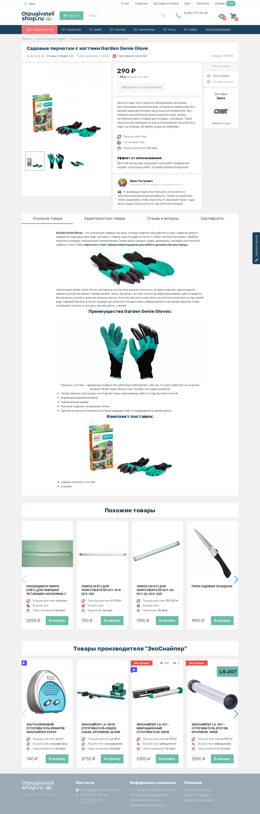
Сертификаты (212, 218)
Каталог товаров (196, 795)
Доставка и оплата (198, 790)
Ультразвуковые (218, 30)
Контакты (203, 3)
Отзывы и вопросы (163, 218)
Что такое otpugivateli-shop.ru (153, 790)
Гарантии (141, 3)
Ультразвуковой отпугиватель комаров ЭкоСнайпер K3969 (45, 728)
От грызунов (71, 30)
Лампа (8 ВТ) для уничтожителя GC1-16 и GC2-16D (101, 590)
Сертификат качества (130, 56)
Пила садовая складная (212, 586)
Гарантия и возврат (199, 800)
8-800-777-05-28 (196, 13)
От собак (190, 30)
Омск (29, 4)
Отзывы (225, 3)
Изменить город (221, 123)
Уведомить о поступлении (142, 87)
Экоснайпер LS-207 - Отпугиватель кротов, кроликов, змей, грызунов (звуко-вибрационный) (210, 728)
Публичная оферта (144, 800)
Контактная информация (149, 795)
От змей (95, 30)
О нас (125, 3)
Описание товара (47, 218)
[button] (235, 579)
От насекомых (144, 30)
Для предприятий (39, 30)
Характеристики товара (104, 218)
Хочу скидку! (221, 75)
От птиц (169, 30)
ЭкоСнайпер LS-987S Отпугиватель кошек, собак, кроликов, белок (100, 728)
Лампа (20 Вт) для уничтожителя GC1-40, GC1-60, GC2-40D (155, 590)
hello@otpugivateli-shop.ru (98, 790)
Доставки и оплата (166, 3)
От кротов (117, 30)
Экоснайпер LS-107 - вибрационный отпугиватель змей (153, 728)
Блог (188, 3)
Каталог (71, 15)
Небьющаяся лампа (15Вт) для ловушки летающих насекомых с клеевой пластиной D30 (46, 590)
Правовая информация (147, 805)
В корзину (57, 621)
